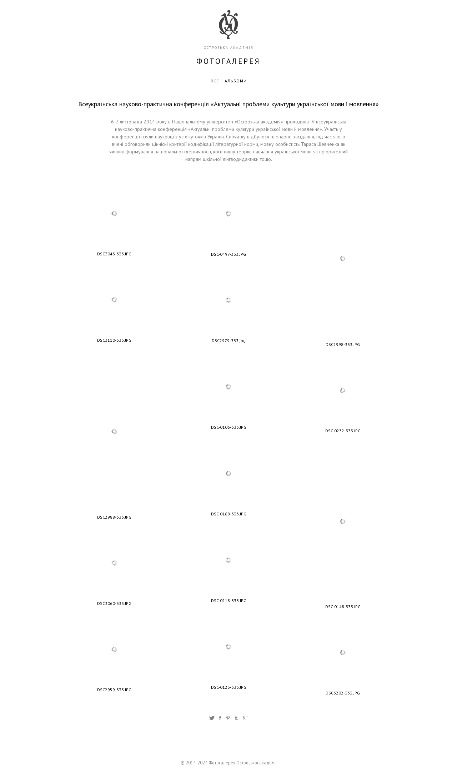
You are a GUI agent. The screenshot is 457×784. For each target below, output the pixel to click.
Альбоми (236, 80)
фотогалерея (228, 61)
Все (215, 80)
